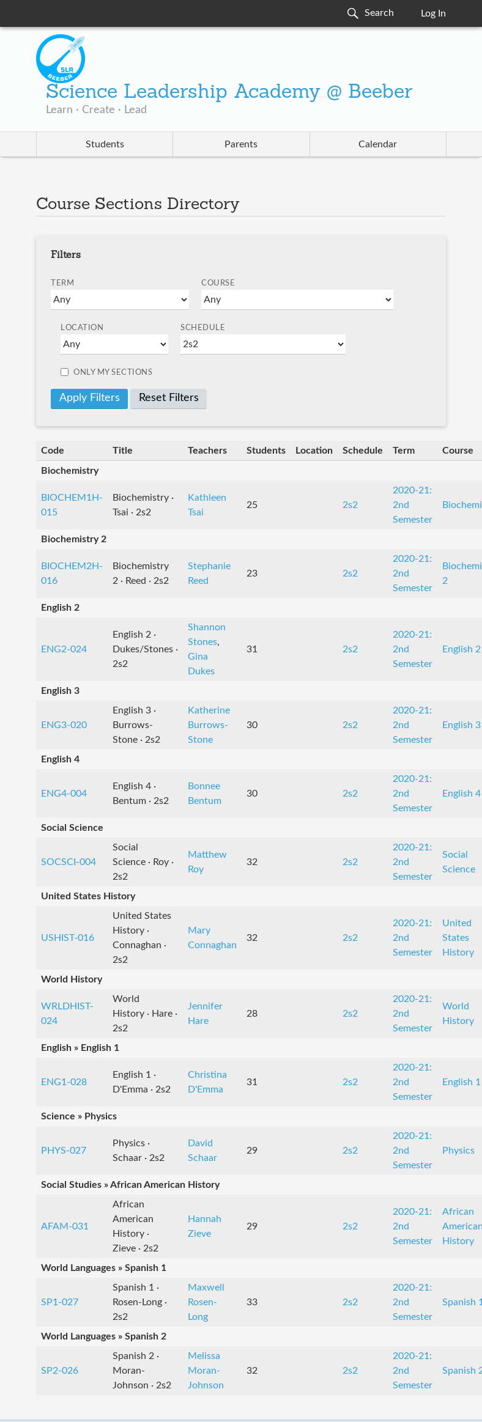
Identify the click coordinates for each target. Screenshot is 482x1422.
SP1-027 (59, 1302)
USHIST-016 (67, 938)
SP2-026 (59, 1371)
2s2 (350, 505)
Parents (241, 144)
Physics (458, 1150)
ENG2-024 (64, 649)
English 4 (461, 793)
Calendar (377, 144)
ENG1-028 (64, 1082)
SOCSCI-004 (68, 862)
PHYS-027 (63, 1150)
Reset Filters (169, 397)
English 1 (461, 1082)
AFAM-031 (65, 1226)
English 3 (461, 725)
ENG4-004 (64, 793)
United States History (458, 937)
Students (105, 144)
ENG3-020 (64, 725)
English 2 (461, 649)
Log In (433, 13)
